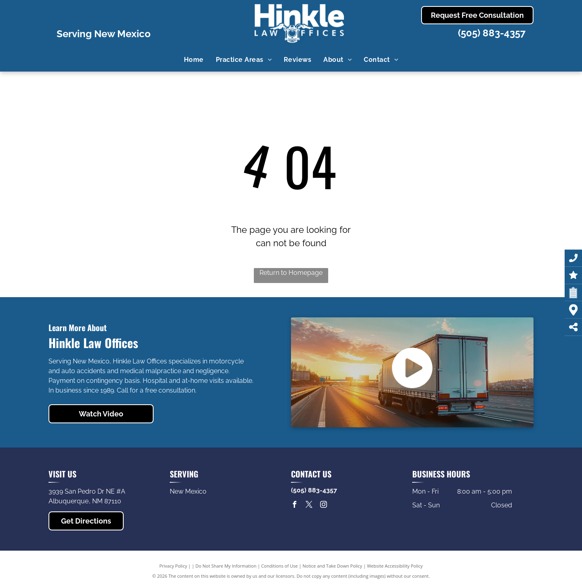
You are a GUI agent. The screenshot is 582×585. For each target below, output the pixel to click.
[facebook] (294, 505)
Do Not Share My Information (226, 566)
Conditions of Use (279, 566)
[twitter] (309, 505)
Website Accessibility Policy (395, 566)
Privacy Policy (173, 566)
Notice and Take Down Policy (333, 566)
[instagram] (323, 505)
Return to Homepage (291, 273)
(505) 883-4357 (491, 33)
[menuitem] (194, 60)
